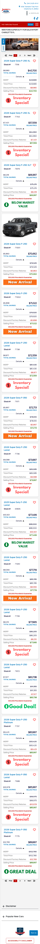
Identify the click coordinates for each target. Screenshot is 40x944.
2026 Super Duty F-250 (15, 244)
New (3, 41)
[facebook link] (35, 19)
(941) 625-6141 (31, 3)
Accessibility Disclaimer (20, 941)
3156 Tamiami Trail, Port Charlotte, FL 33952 (29, 8)
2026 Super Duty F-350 (15, 398)
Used (3, 48)
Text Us (33, 933)
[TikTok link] (37, 19)
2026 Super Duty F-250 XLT (17, 165)
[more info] (20, 57)
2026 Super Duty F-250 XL (17, 61)
